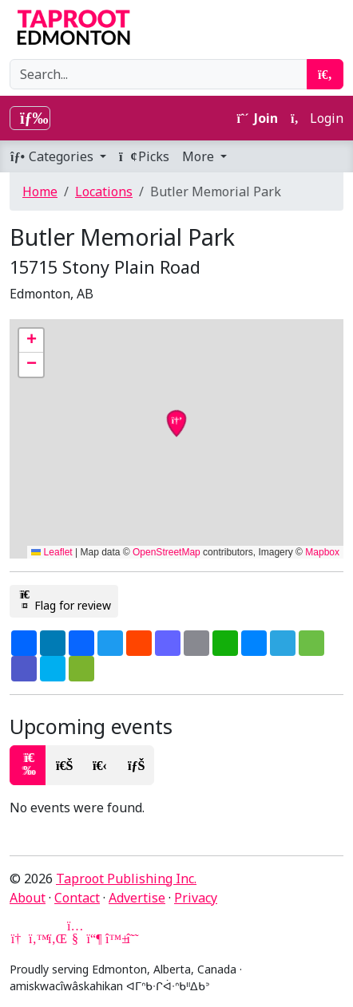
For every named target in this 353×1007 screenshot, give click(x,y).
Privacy (195, 897)
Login (317, 118)
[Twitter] (37, 938)
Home (40, 191)
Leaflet (51, 552)
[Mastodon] (94, 938)
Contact (77, 897)
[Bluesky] (113, 938)
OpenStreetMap (166, 552)
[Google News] (18, 938)
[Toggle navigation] (30, 118)
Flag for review (64, 601)
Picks (144, 156)
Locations (104, 191)
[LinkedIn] (56, 938)
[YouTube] (75, 938)
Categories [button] (53, 156)
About (28, 897)
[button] (31, 341)
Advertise (137, 897)
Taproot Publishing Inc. (126, 878)
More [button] (199, 156)
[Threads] (133, 938)
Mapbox (322, 552)
